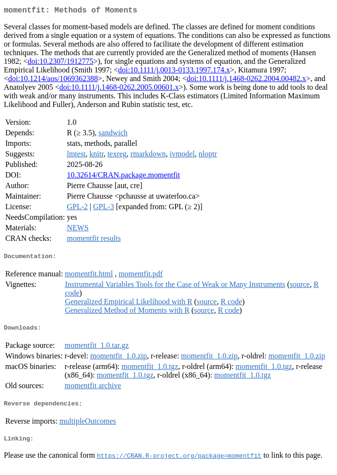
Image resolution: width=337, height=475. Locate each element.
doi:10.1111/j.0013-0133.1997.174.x (174, 72)
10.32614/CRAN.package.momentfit (123, 177)
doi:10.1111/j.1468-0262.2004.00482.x (246, 80)
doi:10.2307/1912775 (60, 63)
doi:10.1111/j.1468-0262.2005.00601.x (119, 89)
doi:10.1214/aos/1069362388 (53, 80)
